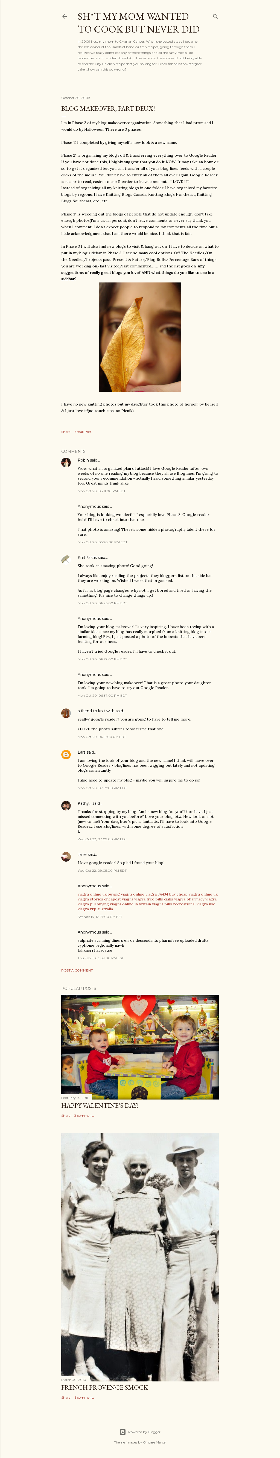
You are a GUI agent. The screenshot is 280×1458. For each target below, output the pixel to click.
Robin (83, 460)
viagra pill (87, 904)
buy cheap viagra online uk (193, 894)
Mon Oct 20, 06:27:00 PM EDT (102, 659)
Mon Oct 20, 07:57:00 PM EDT (102, 788)
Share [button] (65, 432)
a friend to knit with (96, 710)
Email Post (83, 432)
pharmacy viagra (201, 899)
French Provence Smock (104, 1387)
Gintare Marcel (154, 1442)
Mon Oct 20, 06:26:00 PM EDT (102, 603)
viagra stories (90, 899)
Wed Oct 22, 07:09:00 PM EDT (102, 839)
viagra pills (162, 904)
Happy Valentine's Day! (100, 1105)
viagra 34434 (156, 894)
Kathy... (84, 803)
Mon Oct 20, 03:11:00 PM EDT (102, 491)
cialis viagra (174, 899)
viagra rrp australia (95, 908)
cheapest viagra (118, 899)
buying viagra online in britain (124, 904)
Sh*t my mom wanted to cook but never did (139, 23)
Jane (82, 854)
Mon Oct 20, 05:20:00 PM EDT (102, 542)
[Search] (215, 15)
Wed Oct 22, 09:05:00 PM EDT (102, 870)
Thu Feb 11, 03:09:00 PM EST (101, 958)
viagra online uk (92, 894)
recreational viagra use (194, 904)
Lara (82, 752)
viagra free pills (148, 899)
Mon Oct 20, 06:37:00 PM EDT (102, 695)
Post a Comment (77, 970)
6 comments (84, 1397)
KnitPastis (87, 557)
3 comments (84, 1115)
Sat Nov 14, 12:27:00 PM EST (100, 917)
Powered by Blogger (140, 1432)
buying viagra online (126, 894)
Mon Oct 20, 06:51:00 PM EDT (102, 737)
